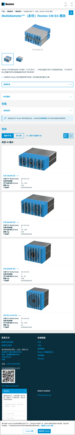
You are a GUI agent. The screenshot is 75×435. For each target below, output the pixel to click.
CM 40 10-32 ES (11, 315)
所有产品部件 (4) (35, 136)
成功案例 (41, 349)
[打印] (71, 12)
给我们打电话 (7, 345)
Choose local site (44, 395)
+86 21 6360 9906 (13, 364)
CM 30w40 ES (11, 269)
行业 (39, 342)
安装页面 (43, 118)
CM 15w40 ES (11, 176)
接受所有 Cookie (44, 431)
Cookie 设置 (29, 431)
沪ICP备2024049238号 (10, 386)
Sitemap (41, 359)
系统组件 (10, 11)
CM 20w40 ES (11, 222)
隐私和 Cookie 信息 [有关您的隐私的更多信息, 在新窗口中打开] (47, 425)
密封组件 (18, 11)
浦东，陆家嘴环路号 (10, 354)
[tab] (37, 96)
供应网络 (41, 355)
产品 (3, 11)
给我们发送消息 (7, 342)
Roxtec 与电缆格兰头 (46, 352)
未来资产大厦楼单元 (12, 352)
